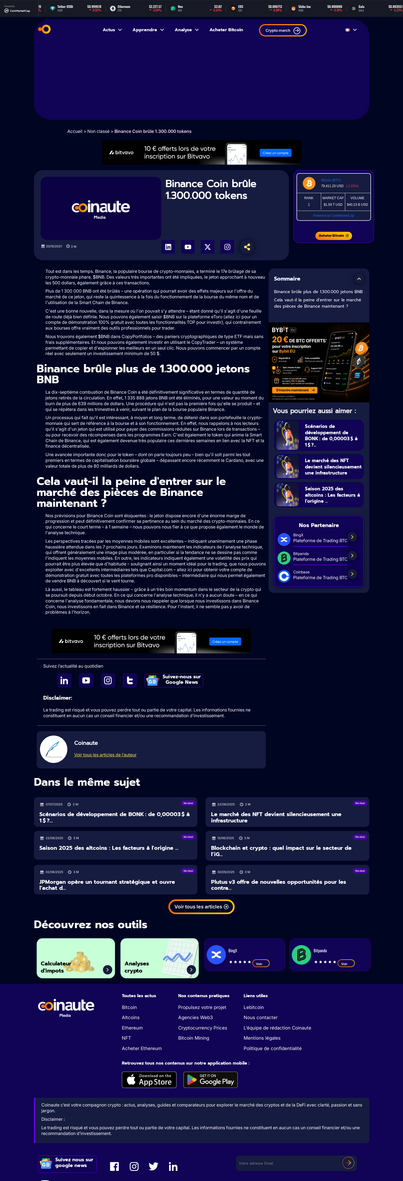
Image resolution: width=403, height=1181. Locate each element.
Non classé (98, 131)
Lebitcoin (254, 1007)
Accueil (74, 131)
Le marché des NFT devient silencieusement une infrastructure (332, 470)
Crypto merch (283, 30)
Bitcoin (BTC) (331, 180)
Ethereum (132, 1028)
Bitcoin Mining (193, 1038)
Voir (261, 964)
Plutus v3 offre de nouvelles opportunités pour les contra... (278, 885)
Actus (113, 30)
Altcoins (131, 1017)
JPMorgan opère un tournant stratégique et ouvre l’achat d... (107, 885)
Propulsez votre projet (202, 1007)
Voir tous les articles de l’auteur (105, 754)
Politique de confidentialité (273, 1048)
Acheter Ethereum (142, 1048)
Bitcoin (129, 1007)
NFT (126, 1038)
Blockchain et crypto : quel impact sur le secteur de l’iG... (281, 851)
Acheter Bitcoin (226, 30)
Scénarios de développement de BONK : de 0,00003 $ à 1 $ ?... (333, 435)
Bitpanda (320, 950)
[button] (359, 278)
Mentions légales (262, 1038)
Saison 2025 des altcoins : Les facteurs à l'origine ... (333, 501)
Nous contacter (261, 1017)
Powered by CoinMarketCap (333, 216)
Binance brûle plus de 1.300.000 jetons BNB (318, 292)
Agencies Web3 (195, 1017)
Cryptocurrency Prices (202, 1028)
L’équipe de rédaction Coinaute (277, 1028)
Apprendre (149, 30)
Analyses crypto (140, 965)
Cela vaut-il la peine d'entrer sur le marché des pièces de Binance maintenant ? (317, 303)
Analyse (187, 30)
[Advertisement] (201, 81)
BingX (233, 950)
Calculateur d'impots (60, 965)
